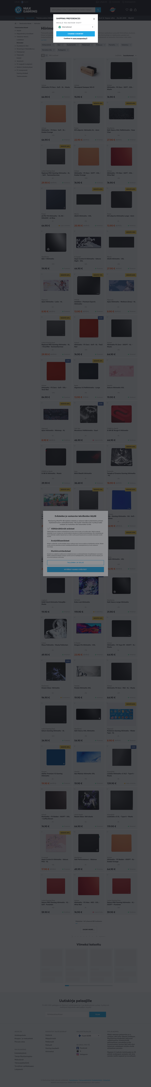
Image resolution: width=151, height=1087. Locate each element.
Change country (75, 34)
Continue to (75, 38)
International (65, 27)
